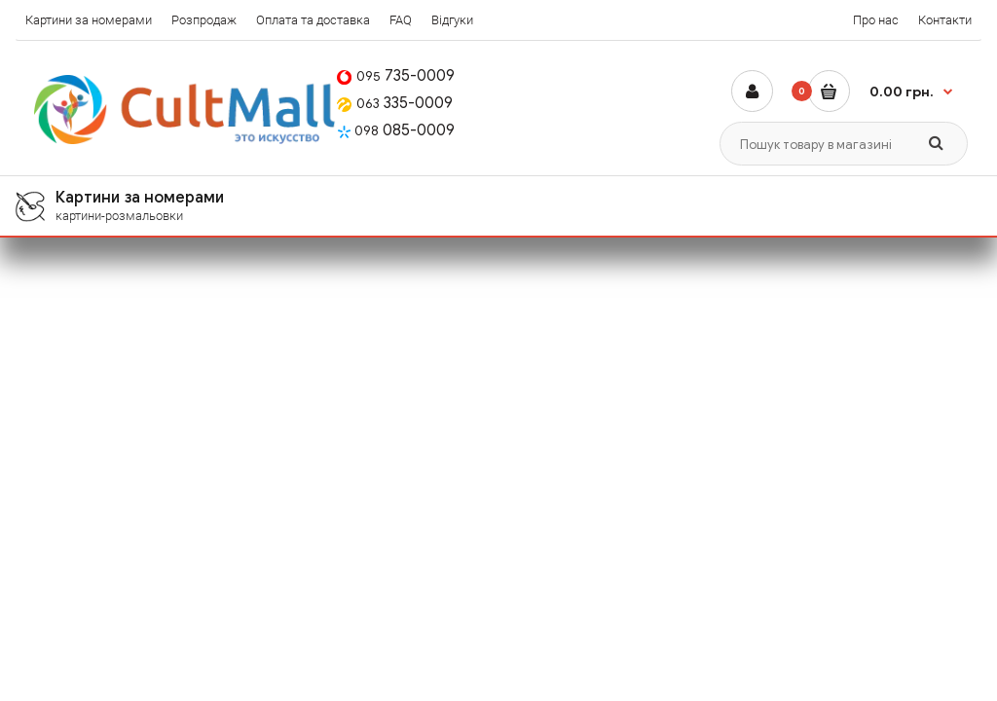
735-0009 (396, 76)
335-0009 (395, 103)
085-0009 (396, 130)
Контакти (945, 20)
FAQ (400, 20)
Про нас (876, 20)
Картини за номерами (88, 20)
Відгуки (452, 20)
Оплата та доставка (313, 20)
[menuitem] (498, 206)
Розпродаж (204, 20)
